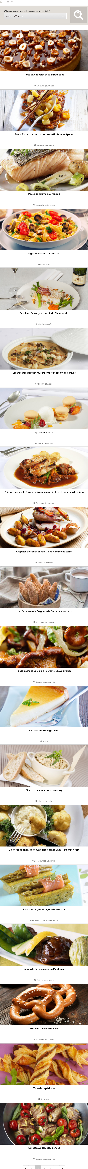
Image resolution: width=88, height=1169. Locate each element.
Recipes (9, 2)
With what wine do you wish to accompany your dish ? (27, 11)
